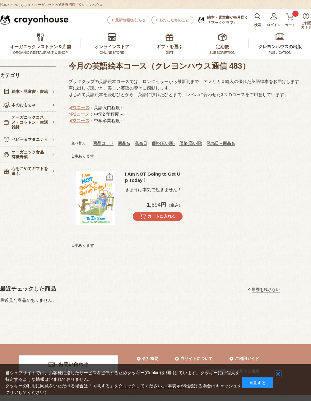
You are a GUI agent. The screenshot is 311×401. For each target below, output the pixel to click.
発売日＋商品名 (221, 143)
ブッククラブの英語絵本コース (98, 81)
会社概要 (150, 358)
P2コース (80, 114)
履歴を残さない (266, 289)
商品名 (124, 143)
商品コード (103, 143)
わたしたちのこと (174, 20)
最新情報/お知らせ (130, 20)
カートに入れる (161, 216)
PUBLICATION (279, 52)
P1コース (80, 107)
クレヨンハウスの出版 (280, 46)
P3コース (80, 120)
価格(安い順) (163, 143)
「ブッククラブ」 (227, 20)
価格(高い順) (190, 143)
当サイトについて (196, 358)
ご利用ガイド (247, 358)
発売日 (141, 143)
